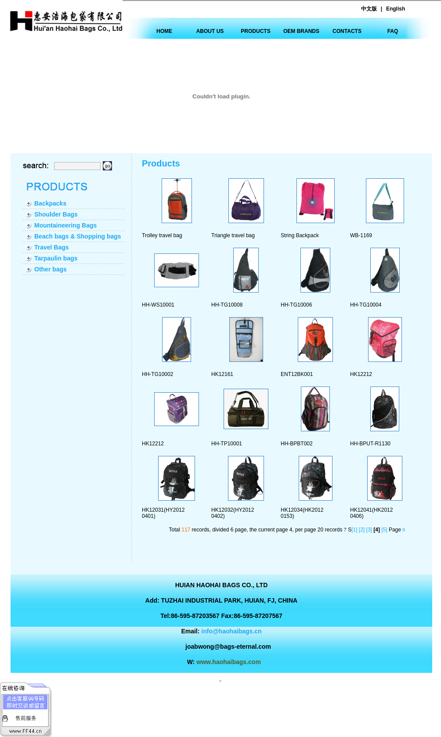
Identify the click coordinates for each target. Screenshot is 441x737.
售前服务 (25, 718)
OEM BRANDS (301, 31)
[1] (354, 530)
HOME (164, 31)
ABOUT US (210, 31)
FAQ (392, 31)
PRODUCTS (255, 31)
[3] (369, 530)
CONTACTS (347, 31)
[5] (384, 530)
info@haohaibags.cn (231, 631)
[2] (362, 530)
